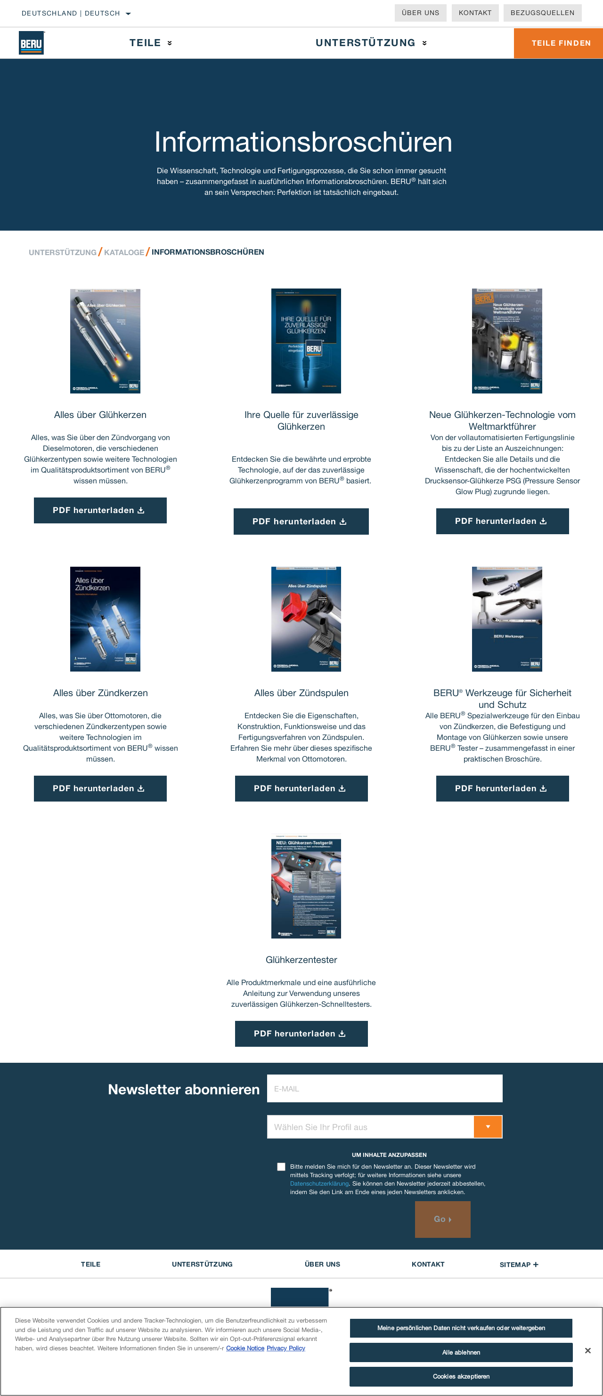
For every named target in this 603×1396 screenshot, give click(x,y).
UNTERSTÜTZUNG (202, 1266)
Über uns (421, 12)
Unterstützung (364, 42)
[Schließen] (588, 1350)
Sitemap (519, 1266)
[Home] (39, 43)
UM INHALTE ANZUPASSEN (389, 1156)
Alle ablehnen (461, 1352)
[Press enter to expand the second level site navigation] (169, 43)
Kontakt (475, 12)
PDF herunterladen (294, 521)
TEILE (90, 1266)
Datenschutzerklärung (319, 1185)
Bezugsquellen (543, 12)
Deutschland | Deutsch (71, 13)
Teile (145, 42)
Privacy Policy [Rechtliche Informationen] (286, 1348)
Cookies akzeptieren (461, 1376)
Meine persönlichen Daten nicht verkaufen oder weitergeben (461, 1328)
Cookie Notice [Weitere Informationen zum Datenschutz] (245, 1348)
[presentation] (338, 1221)
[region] (301, 1351)
